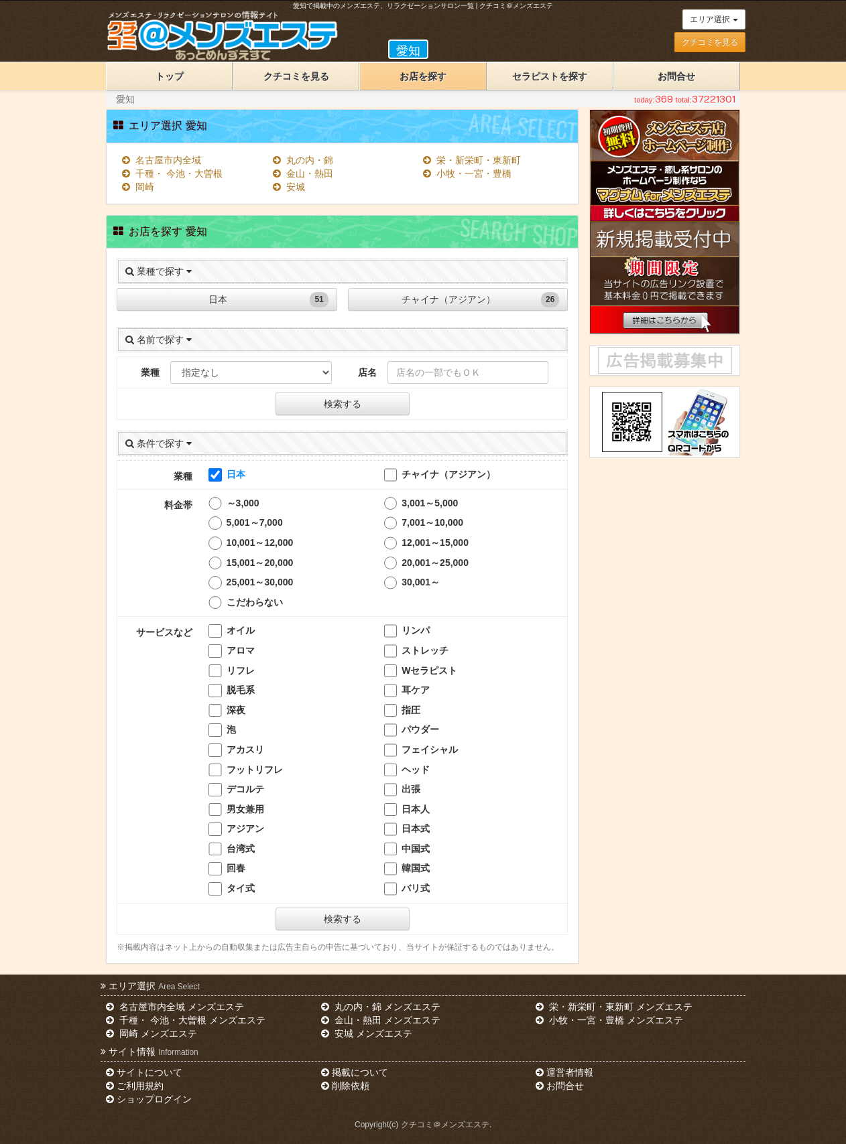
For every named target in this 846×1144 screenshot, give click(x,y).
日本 (268, 299)
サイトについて (144, 1072)
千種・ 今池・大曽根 (172, 173)
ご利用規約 (135, 1085)
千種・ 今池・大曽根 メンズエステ (185, 1020)
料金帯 (178, 505)
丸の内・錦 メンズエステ (380, 1006)
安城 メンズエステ (366, 1033)
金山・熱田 (303, 173)
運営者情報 (564, 1072)
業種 (150, 372)
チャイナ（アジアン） (480, 299)
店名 (367, 372)
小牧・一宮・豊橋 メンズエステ (609, 1020)
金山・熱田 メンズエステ (380, 1020)
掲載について (354, 1072)
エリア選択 (713, 19)
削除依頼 (345, 1085)
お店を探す (423, 76)
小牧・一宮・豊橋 (467, 173)
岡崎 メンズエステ (151, 1033)
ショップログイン (149, 1099)
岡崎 (138, 187)
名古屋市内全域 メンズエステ (175, 1006)
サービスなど (164, 632)
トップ (170, 76)
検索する (342, 404)
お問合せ (676, 76)
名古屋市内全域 (161, 160)
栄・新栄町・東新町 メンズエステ (614, 1006)
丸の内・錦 (303, 160)
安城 (289, 187)
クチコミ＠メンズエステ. (446, 1124)
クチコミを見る (710, 42)
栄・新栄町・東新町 (472, 160)
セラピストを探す (549, 76)
